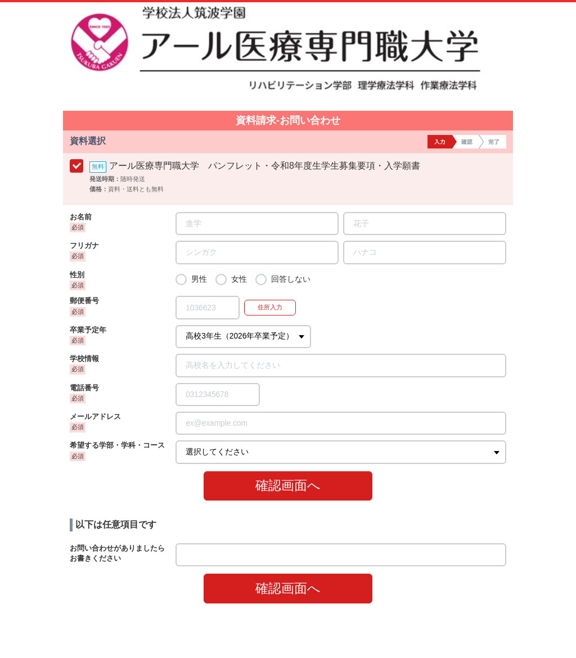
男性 (199, 279)
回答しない (290, 279)
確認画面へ (288, 485)
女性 (239, 279)
